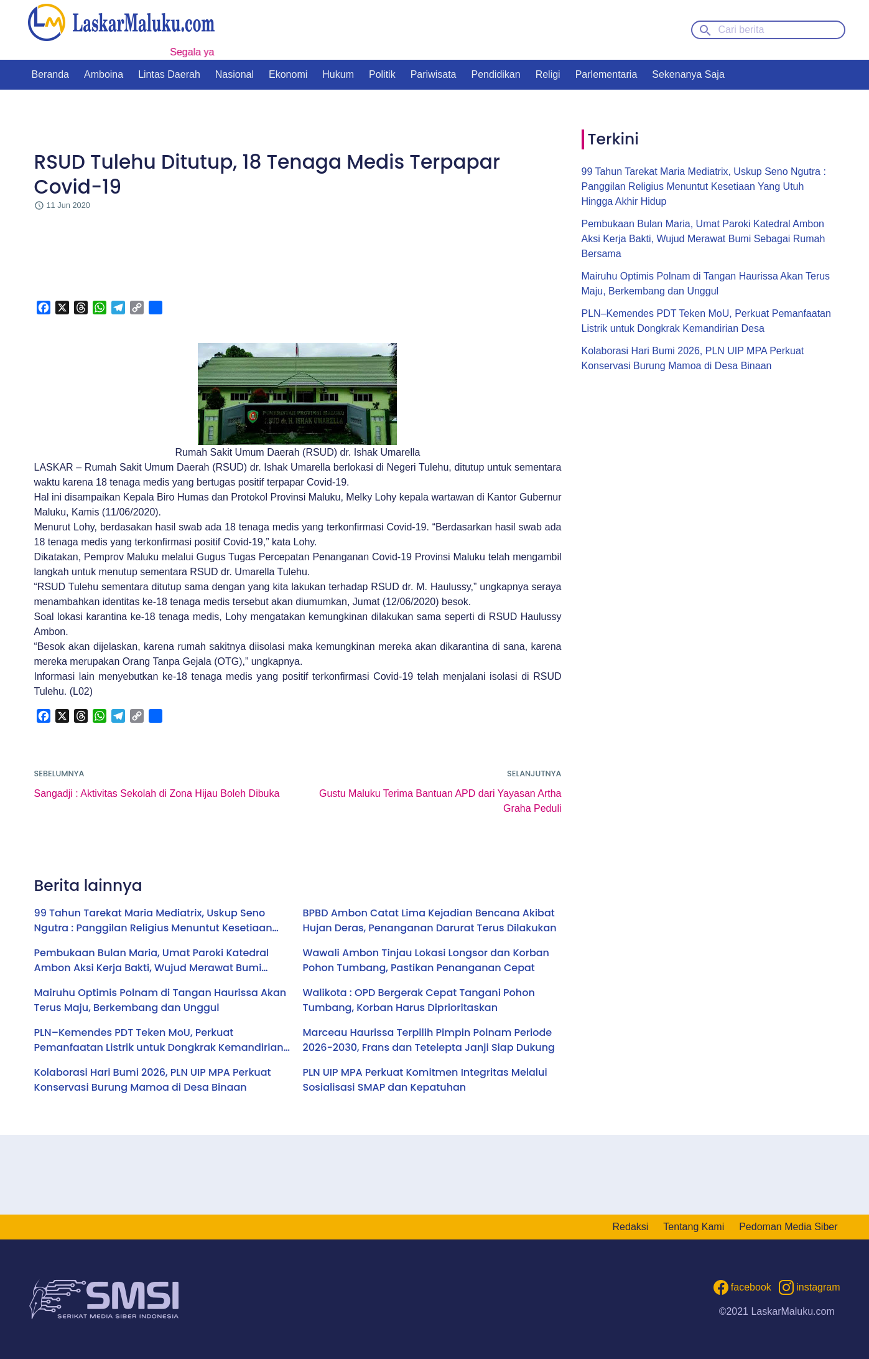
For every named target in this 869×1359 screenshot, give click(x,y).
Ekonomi (288, 74)
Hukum (338, 74)
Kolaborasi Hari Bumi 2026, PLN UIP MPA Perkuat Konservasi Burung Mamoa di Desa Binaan (152, 1079)
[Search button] (705, 29)
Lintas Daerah (169, 74)
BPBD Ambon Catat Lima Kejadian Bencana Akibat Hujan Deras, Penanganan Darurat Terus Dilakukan (430, 920)
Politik (382, 74)
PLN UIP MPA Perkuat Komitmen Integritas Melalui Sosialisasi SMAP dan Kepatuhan (425, 1079)
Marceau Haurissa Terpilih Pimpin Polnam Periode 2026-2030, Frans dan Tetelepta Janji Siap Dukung (429, 1040)
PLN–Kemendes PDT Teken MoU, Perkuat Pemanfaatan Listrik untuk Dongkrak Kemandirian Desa (159, 1040)
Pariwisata (434, 74)
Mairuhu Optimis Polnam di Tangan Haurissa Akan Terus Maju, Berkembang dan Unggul (160, 1000)
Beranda (51, 74)
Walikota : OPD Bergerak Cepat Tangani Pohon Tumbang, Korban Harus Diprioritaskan (419, 1000)
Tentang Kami (693, 1226)
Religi (548, 74)
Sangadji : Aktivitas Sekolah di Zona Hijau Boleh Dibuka (157, 793)
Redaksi (631, 1226)
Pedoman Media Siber (788, 1226)
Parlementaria (606, 74)
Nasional (234, 74)
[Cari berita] (768, 30)
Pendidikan (495, 74)
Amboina (103, 74)
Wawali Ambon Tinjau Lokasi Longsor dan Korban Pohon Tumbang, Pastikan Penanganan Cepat (426, 960)
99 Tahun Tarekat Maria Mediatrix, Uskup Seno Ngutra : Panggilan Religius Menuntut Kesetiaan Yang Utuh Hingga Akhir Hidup (153, 921)
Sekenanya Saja (688, 74)
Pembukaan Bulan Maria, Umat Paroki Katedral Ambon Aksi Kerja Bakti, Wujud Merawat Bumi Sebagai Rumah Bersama (151, 961)
